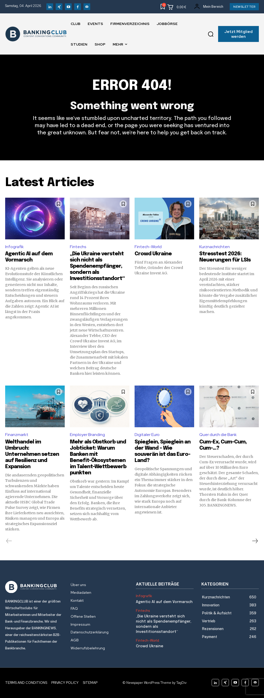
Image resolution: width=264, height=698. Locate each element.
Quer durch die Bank (218, 434)
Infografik (14, 246)
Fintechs (78, 246)
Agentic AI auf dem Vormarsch (164, 602)
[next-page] (255, 541)
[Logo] (34, 587)
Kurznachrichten (214, 246)
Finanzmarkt (16, 434)
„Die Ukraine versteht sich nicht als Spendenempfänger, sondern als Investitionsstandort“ (97, 266)
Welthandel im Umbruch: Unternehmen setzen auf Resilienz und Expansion (32, 454)
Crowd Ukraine (153, 254)
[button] (210, 34)
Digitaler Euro (147, 434)
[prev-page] (9, 541)
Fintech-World (148, 246)
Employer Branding (87, 434)
